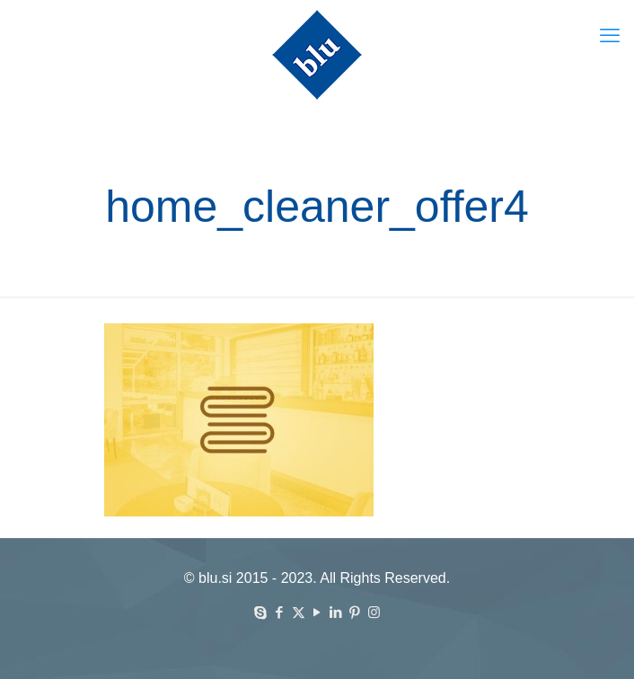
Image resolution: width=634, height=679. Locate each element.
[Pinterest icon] (355, 612)
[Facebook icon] (279, 612)
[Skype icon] (261, 612)
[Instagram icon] (374, 612)
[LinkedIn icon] (336, 612)
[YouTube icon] (317, 612)
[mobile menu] (609, 36)
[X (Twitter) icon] (298, 612)
